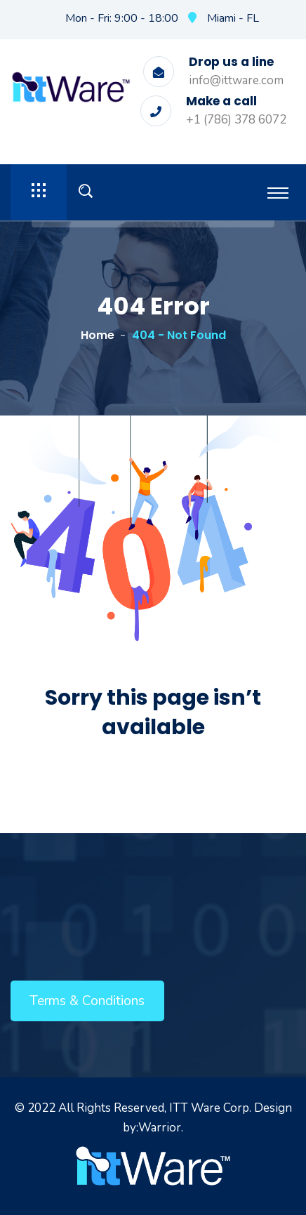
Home (97, 335)
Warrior (159, 1128)
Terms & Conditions (87, 1001)
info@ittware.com (236, 80)
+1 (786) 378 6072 (236, 120)
